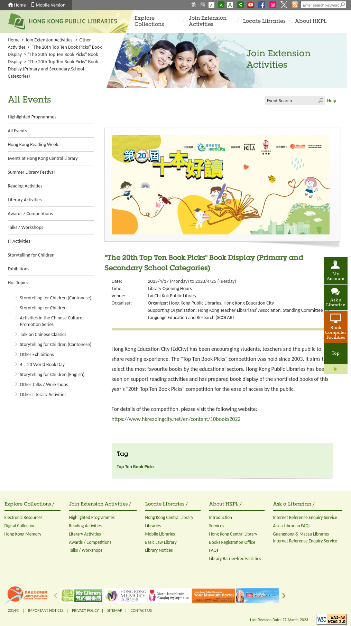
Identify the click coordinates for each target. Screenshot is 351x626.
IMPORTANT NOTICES (46, 610)
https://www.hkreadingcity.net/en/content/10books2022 (176, 419)
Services (216, 526)
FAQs (214, 550)
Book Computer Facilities (335, 333)
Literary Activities (25, 200)
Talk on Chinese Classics (43, 334)
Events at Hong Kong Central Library (43, 158)
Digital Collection (20, 526)
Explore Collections (149, 21)
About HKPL (310, 21)
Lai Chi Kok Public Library (172, 296)
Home (20, 5)
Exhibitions (18, 269)
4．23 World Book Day (42, 364)
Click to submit (320, 100)
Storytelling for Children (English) (52, 374)
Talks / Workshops (25, 227)
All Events (17, 131)
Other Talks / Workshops (44, 384)
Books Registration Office (232, 542)
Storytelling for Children (31, 255)
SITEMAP (114, 610)
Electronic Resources (23, 517)
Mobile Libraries (160, 534)
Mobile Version (51, 5)
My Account (335, 276)
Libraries (153, 526)
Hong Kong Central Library (169, 517)
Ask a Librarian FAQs (292, 526)
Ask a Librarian (335, 303)
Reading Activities (25, 186)
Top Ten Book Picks (136, 467)
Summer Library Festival (31, 172)
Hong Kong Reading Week (33, 144)
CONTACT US (140, 610)
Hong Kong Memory (22, 534)
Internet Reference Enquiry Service (305, 517)
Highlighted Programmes (32, 117)
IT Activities (19, 241)
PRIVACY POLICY (85, 610)
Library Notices (159, 550)
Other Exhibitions (37, 354)
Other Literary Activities (43, 394)
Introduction (220, 517)
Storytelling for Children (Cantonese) (56, 298)
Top (336, 353)
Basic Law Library (161, 542)
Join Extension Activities (208, 21)
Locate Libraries (264, 21)
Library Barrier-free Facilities (235, 558)
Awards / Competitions (30, 213)
